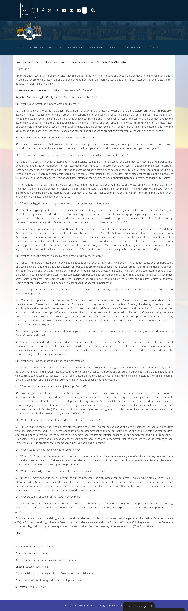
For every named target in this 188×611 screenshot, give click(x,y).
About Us (35, 47)
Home (21, 47)
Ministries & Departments (64, 47)
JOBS (20, 62)
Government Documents (122, 47)
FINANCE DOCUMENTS (43, 62)
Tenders (150, 47)
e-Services (93, 47)
